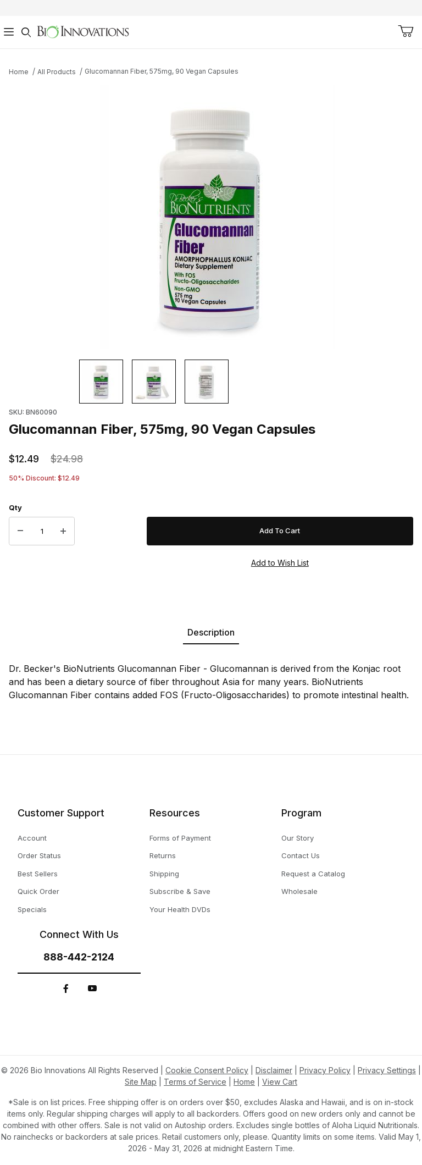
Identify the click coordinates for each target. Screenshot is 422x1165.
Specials (32, 909)
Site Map (141, 1081)
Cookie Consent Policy (206, 1070)
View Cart (279, 1081)
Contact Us (300, 855)
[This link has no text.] (82, 31)
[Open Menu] (9, 32)
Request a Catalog (313, 873)
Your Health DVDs (179, 909)
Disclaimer (274, 1070)
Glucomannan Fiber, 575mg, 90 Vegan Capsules (161, 71)
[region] (211, 382)
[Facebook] (66, 988)
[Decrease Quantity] (20, 531)
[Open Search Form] (26, 32)
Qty (15, 507)
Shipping (164, 873)
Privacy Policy (325, 1070)
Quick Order (38, 891)
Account (32, 837)
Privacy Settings (387, 1070)
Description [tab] (211, 632)
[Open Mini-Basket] (405, 31)
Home (19, 72)
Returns (162, 855)
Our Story (297, 837)
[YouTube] (92, 988)
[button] (101, 381)
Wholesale (299, 891)
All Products (56, 72)
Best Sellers (38, 873)
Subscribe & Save (179, 891)
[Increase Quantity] (63, 531)
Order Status (39, 855)
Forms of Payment (180, 837)
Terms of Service (195, 1081)
